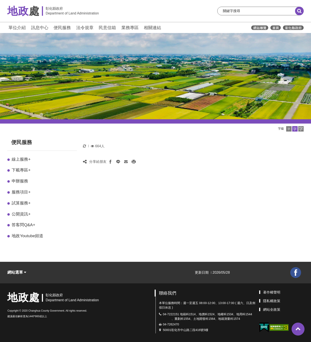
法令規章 (85, 27)
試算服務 (21, 203)
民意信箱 (107, 27)
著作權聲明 (271, 292)
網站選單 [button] (16, 272)
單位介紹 (17, 27)
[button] (289, 129)
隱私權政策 (271, 301)
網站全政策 (271, 309)
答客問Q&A (23, 225)
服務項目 (21, 192)
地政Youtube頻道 (27, 236)
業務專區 (130, 27)
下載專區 (21, 170)
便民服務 (62, 27)
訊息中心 (39, 27)
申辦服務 (20, 181)
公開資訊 (21, 214)
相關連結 (152, 27)
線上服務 (21, 159)
